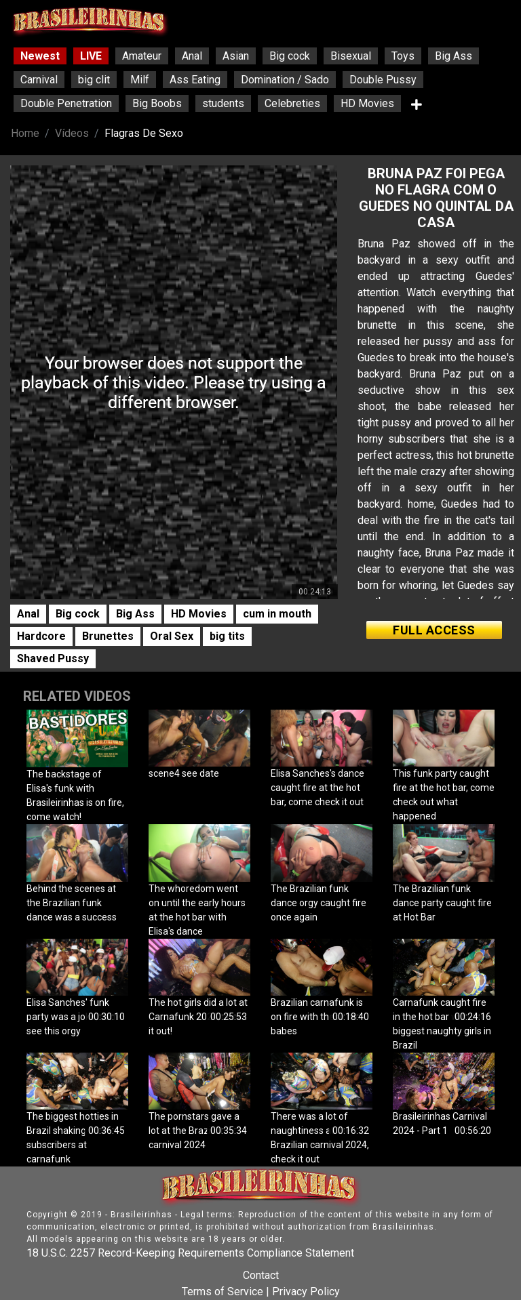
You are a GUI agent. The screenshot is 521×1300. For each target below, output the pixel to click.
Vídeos (72, 133)
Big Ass (453, 55)
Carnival (39, 79)
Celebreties (292, 103)
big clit (94, 79)
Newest (40, 55)
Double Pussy (383, 79)
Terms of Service (222, 1291)
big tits (227, 636)
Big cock (289, 55)
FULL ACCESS (434, 630)
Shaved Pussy (53, 658)
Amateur (141, 55)
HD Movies (367, 103)
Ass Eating (195, 79)
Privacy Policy (306, 1291)
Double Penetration (66, 103)
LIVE (91, 55)
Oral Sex (171, 636)
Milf (139, 79)
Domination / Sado (285, 79)
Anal (192, 55)
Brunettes (108, 636)
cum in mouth (277, 613)
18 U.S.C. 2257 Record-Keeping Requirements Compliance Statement (190, 1252)
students (223, 103)
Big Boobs (157, 103)
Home (25, 133)
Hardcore (41, 636)
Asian (236, 55)
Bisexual (350, 55)
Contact (261, 1275)
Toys (402, 55)
